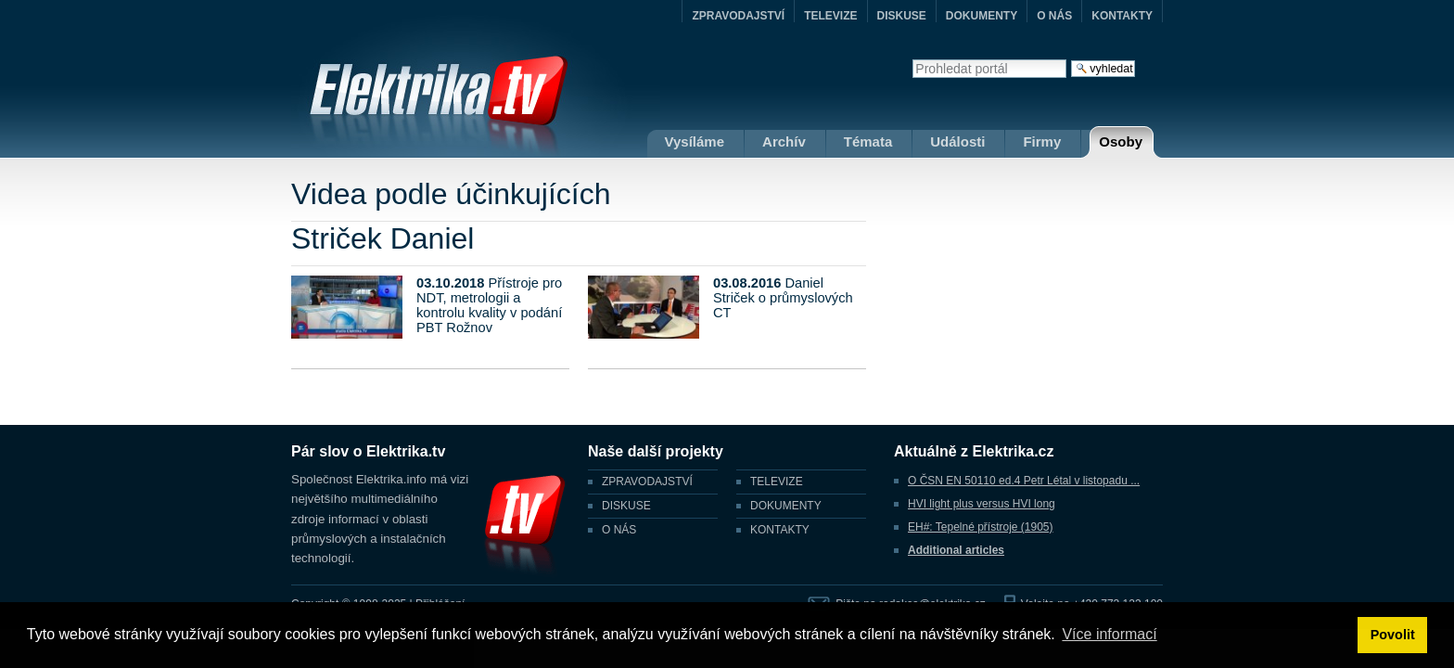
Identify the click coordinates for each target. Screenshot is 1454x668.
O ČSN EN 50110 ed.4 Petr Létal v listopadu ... (1024, 480)
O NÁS (1054, 15)
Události (957, 141)
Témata (868, 141)
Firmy (1042, 141)
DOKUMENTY (981, 15)
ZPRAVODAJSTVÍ (738, 15)
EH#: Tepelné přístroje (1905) (980, 526)
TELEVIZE (830, 15)
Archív (784, 141)
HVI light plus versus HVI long (981, 503)
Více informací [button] (1109, 634)
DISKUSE (901, 15)
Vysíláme (695, 141)
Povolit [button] (1393, 634)
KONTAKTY (1122, 15)
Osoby (1120, 141)
